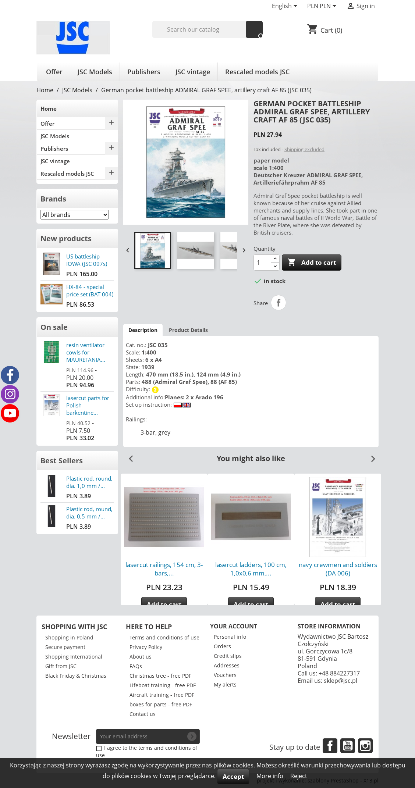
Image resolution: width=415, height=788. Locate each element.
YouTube (347, 745)
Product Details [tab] (188, 330)
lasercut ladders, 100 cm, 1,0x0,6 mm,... (251, 568)
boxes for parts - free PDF (161, 704)
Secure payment (65, 646)
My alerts (225, 684)
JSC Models (95, 71)
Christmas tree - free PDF (160, 675)
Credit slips (228, 655)
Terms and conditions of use (164, 637)
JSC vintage (192, 71)
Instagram (365, 745)
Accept (233, 776)
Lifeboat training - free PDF (163, 685)
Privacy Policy (146, 646)
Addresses (227, 665)
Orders (222, 646)
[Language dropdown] (286, 6)
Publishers (143, 71)
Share (278, 302)
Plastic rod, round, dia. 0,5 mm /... (89, 512)
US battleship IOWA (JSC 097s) (86, 260)
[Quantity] (262, 262)
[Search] (207, 29)
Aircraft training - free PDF (162, 694)
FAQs (136, 666)
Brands (53, 199)
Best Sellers (61, 461)
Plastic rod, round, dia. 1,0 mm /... (89, 482)
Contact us (143, 713)
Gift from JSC (61, 666)
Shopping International (73, 656)
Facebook (330, 745)
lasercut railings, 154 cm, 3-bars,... (164, 568)
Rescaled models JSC (257, 71)
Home (48, 108)
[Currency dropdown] (323, 6)
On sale (54, 327)
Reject (298, 776)
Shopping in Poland (69, 637)
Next (370, 456)
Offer (54, 71)
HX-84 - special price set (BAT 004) (89, 290)
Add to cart (311, 262)
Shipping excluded (304, 149)
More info (270, 776)
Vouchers (225, 674)
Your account (233, 626)
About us (141, 656)
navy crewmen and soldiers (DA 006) (338, 568)
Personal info (230, 636)
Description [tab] (142, 330)
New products (66, 238)
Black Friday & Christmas (75, 675)
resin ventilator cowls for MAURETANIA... (85, 352)
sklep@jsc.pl (340, 681)
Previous (128, 456)
